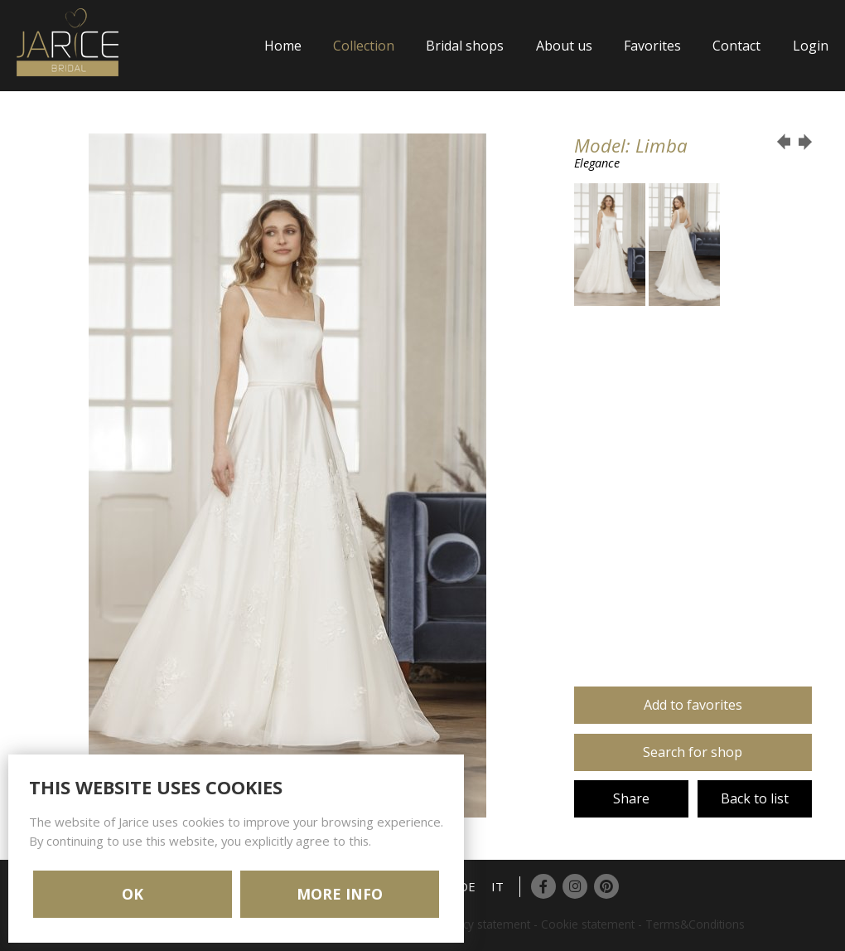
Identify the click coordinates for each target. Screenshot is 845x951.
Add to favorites (693, 705)
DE (467, 886)
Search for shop (692, 752)
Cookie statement (588, 924)
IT (497, 886)
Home (283, 45)
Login (810, 45)
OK (132, 894)
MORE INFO (340, 894)
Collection (363, 45)
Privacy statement (483, 924)
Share (631, 798)
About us (564, 45)
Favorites (652, 45)
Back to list (755, 798)
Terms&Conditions (695, 924)
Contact (736, 45)
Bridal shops (465, 45)
